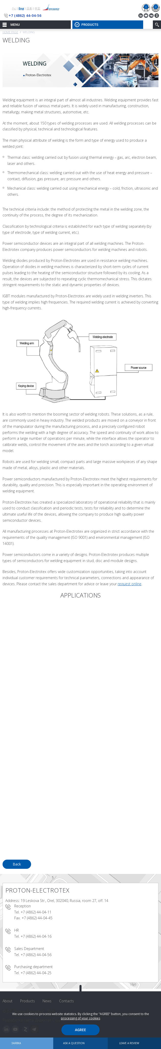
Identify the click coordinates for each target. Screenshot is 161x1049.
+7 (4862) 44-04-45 (37, 918)
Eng (21, 8)
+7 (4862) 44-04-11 (36, 912)
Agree (80, 1029)
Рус (14, 8)
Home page (10, 32)
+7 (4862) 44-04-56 (25, 15)
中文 (37, 8)
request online (129, 583)
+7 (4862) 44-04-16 (36, 936)
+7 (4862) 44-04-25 (36, 972)
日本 (29, 8)
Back (17, 864)
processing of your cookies (80, 1018)
